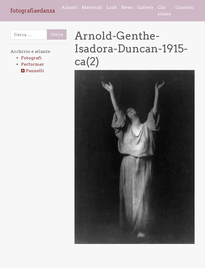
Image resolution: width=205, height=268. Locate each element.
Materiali (92, 7)
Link (112, 7)
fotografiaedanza (32, 10)
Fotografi (31, 57)
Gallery (145, 7)
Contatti (184, 7)
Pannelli (35, 70)
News (127, 7)
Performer (32, 64)
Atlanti (69, 7)
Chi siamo (164, 10)
